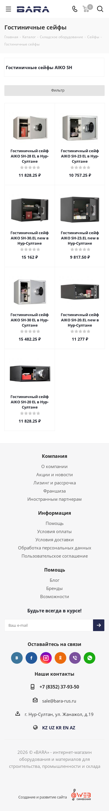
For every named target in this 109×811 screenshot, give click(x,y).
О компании (54, 466)
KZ (45, 728)
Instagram (46, 658)
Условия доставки (54, 539)
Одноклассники (60, 658)
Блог (54, 580)
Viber (75, 658)
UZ (52, 728)
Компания (54, 456)
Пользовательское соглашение (55, 556)
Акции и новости (54, 474)
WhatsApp (89, 658)
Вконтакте (17, 658)
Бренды (54, 588)
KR (59, 728)
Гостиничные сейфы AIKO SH (39, 67)
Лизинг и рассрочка (54, 483)
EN (66, 728)
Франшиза (54, 491)
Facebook (31, 658)
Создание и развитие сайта (42, 797)
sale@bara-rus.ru (59, 701)
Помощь (55, 523)
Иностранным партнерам (54, 499)
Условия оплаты (54, 531)
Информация (54, 513)
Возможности (54, 596)
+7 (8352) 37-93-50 (59, 687)
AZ (72, 728)
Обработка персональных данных (54, 548)
